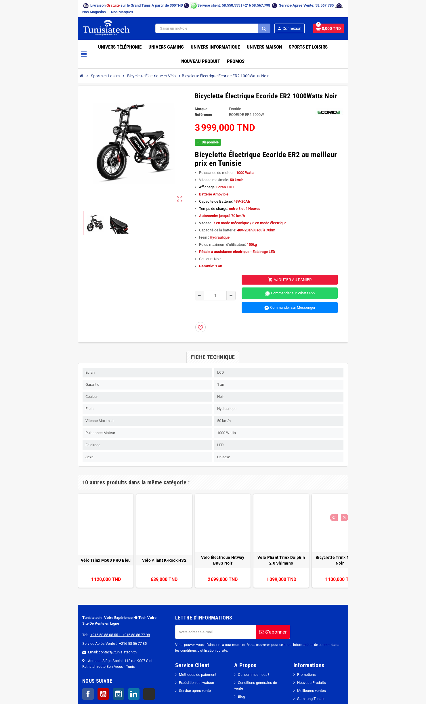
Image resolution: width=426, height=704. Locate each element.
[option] (66, 512)
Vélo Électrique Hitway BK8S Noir (183, 531)
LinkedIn (96, 665)
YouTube (66, 665)
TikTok (111, 665)
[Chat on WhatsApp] (156, 5)
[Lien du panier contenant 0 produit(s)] (366, 23)
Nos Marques (344, 5)
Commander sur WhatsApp (307, 264)
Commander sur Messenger (307, 279)
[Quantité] (210, 266)
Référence (197, 94)
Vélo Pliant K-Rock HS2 (125, 531)
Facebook (50, 665)
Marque (194, 89)
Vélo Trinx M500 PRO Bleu (67, 531)
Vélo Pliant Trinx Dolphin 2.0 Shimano (242, 531)
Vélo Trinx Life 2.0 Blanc (359, 531)
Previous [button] (372, 453)
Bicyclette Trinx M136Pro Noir (301, 531)
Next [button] (381, 453)
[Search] (245, 23)
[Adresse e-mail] (203, 603)
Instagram (81, 665)
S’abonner (260, 603)
